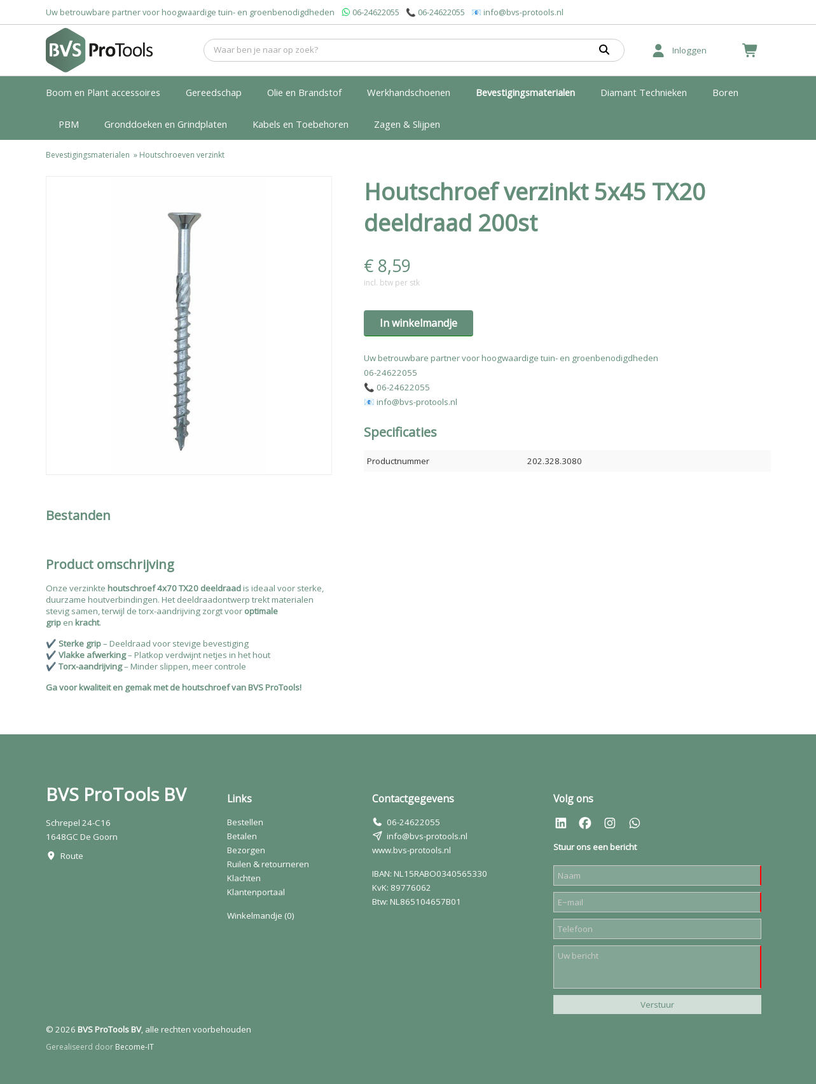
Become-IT (134, 1046)
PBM (69, 124)
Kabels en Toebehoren (300, 124)
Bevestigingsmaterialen (525, 92)
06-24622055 (375, 12)
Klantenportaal (256, 892)
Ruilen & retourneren (268, 864)
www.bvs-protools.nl (411, 850)
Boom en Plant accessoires (103, 92)
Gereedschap (214, 92)
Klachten (244, 878)
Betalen (242, 836)
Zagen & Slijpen (407, 124)
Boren (725, 92)
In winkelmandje (418, 323)
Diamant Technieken (643, 92)
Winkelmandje (260, 915)
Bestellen (245, 822)
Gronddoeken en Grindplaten (165, 124)
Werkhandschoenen (408, 92)
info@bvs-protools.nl (523, 12)
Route (71, 855)
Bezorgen (246, 850)
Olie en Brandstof (304, 92)
